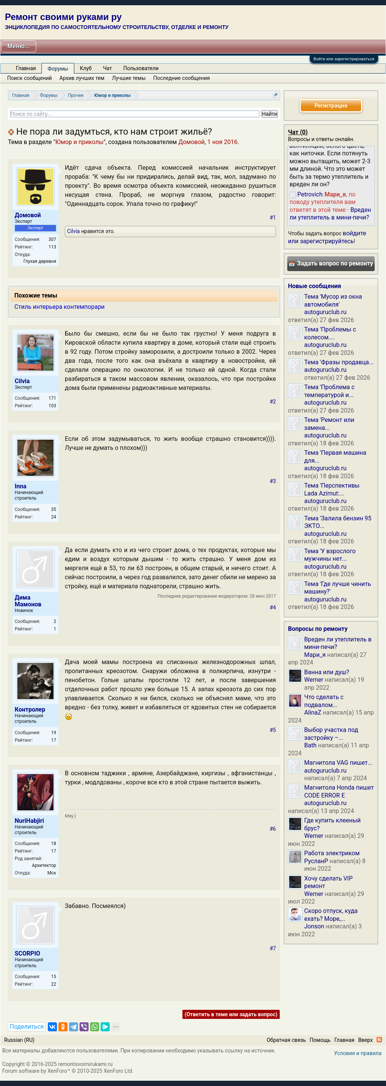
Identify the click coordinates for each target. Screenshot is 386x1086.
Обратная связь (286, 1040)
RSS (379, 1039)
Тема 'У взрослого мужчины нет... (329, 555)
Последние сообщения (181, 78)
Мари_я (315, 654)
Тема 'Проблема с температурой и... (329, 390)
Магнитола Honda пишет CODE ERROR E (339, 791)
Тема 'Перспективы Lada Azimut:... (332, 489)
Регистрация (331, 105)
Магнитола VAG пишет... (338, 762)
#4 (273, 607)
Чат (107, 68)
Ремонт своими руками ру (63, 17)
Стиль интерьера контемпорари (59, 306)
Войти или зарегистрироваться (344, 59)
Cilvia (73, 231)
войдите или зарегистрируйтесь (327, 237)
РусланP (316, 861)
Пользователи (141, 68)
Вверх (365, 1040)
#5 (273, 730)
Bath (310, 745)
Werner (313, 679)
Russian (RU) (19, 1040)
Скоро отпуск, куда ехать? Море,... (331, 914)
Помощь (320, 1040)
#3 (273, 481)
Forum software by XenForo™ (67, 1071)
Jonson (314, 926)
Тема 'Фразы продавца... (339, 362)
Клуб (86, 68)
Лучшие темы (129, 78)
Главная (26, 68)
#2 (273, 402)
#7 (273, 948)
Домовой (191, 142)
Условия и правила (357, 1053)
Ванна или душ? (326, 672)
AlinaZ (312, 712)
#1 (273, 218)
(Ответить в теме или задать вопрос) (231, 1014)
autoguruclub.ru (325, 312)
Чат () (298, 132)
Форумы (57, 69)
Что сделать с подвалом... (323, 700)
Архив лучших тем (82, 78)
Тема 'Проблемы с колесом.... (330, 333)
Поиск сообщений (29, 78)
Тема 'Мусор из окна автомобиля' (333, 300)
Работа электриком (332, 853)
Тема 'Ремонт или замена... (329, 423)
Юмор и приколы (79, 142)
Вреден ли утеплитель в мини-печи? (330, 213)
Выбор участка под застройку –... (331, 733)
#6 (273, 829)
